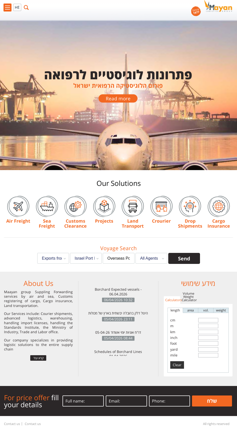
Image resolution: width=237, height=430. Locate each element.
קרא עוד (38, 358)
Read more (118, 98)
